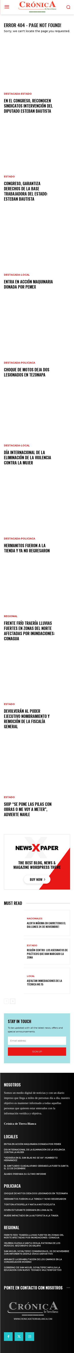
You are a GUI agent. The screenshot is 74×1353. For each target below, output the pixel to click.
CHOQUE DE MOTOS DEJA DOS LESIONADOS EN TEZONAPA (26, 372)
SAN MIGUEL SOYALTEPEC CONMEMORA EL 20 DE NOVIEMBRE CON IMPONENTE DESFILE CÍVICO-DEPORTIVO (36, 1252)
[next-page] (12, 1001)
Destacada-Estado (18, 94)
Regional (11, 616)
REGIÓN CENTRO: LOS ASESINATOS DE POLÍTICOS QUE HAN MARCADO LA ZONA (47, 953)
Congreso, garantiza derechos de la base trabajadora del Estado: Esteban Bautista (26, 191)
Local (31, 976)
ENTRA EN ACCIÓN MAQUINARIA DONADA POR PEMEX (28, 284)
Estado (9, 176)
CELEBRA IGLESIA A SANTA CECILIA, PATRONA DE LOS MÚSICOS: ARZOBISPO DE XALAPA (32, 1244)
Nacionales (34, 919)
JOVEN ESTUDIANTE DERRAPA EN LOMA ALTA (28, 1210)
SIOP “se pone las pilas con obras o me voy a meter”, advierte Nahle (28, 809)
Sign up (37, 1051)
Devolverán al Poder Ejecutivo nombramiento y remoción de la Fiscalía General (27, 718)
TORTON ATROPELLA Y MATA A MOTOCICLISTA (29, 1204)
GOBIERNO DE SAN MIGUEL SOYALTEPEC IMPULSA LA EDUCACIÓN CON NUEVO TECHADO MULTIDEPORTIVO (33, 1268)
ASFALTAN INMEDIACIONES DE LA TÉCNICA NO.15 (44, 982)
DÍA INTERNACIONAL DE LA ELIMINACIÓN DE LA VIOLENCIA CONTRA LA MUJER (27, 457)
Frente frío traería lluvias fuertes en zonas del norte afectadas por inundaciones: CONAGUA (29, 630)
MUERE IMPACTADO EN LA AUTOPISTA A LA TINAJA (31, 1215)
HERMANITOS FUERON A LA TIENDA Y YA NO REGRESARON (27, 548)
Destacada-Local (17, 275)
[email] (37, 1041)
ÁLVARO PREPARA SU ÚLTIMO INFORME (25, 1174)
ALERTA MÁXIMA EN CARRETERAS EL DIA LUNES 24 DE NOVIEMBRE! (46, 925)
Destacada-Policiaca (19, 363)
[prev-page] (6, 1001)
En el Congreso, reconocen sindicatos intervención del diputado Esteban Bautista (28, 106)
